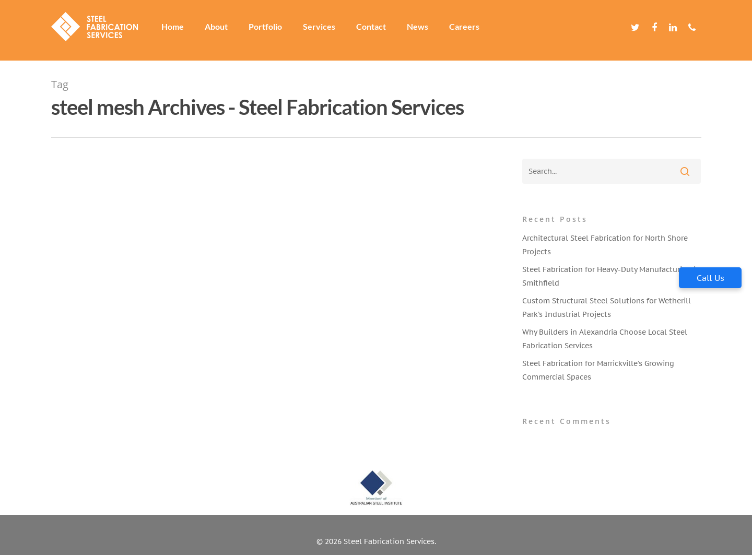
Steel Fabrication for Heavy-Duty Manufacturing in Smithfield (611, 276)
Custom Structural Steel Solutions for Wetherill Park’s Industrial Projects (606, 307)
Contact (377, 30)
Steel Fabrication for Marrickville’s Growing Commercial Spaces (598, 370)
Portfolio (271, 30)
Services (325, 30)
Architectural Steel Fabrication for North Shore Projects (605, 244)
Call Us (710, 278)
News (423, 30)
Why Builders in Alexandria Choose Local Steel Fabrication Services (604, 338)
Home (178, 30)
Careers (470, 30)
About (221, 30)
